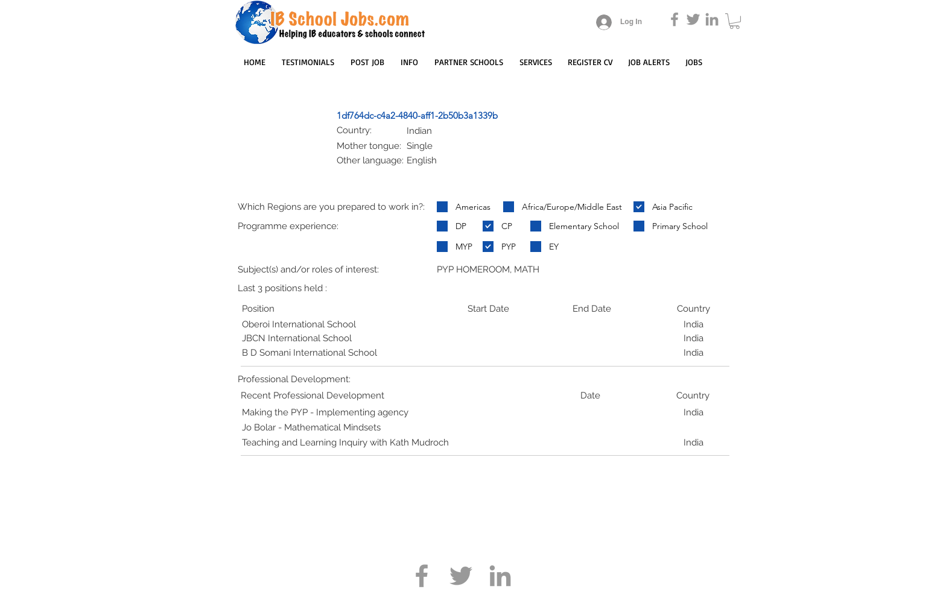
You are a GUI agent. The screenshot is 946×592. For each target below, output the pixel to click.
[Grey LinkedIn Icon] (712, 19)
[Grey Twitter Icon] (693, 19)
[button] (734, 21)
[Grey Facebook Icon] (674, 19)
